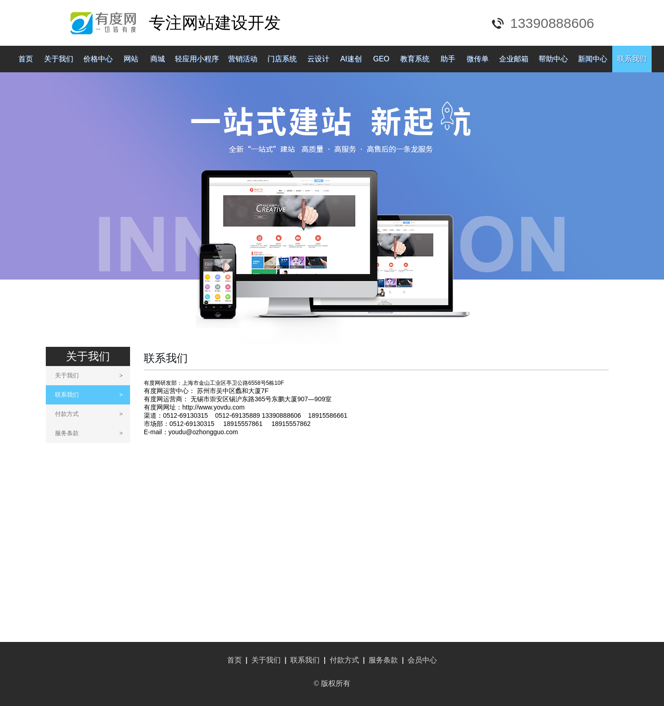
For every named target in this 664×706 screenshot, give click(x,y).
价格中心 (98, 59)
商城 (157, 59)
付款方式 (89, 413)
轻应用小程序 (197, 59)
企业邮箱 (513, 59)
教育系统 (415, 59)
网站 (131, 59)
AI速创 (351, 59)
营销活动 (242, 59)
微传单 (478, 59)
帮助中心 (553, 59)
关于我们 (58, 59)
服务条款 (89, 433)
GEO (381, 59)
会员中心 (422, 660)
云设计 (318, 59)
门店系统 (282, 59)
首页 (25, 59)
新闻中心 (592, 59)
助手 (448, 59)
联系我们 (632, 59)
